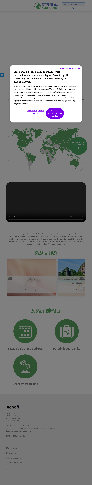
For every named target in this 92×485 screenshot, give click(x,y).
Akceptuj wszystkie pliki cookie (55, 113)
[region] (46, 94)
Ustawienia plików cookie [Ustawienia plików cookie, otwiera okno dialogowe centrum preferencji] (35, 112)
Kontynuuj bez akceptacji (70, 68)
